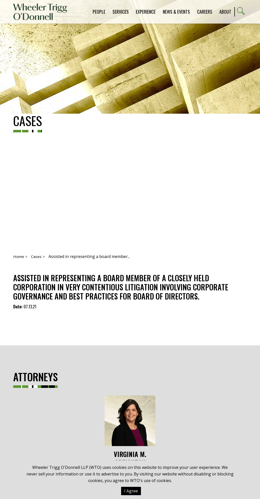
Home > (20, 256)
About (225, 11)
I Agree (131, 491)
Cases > (38, 256)
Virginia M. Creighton (130, 431)
